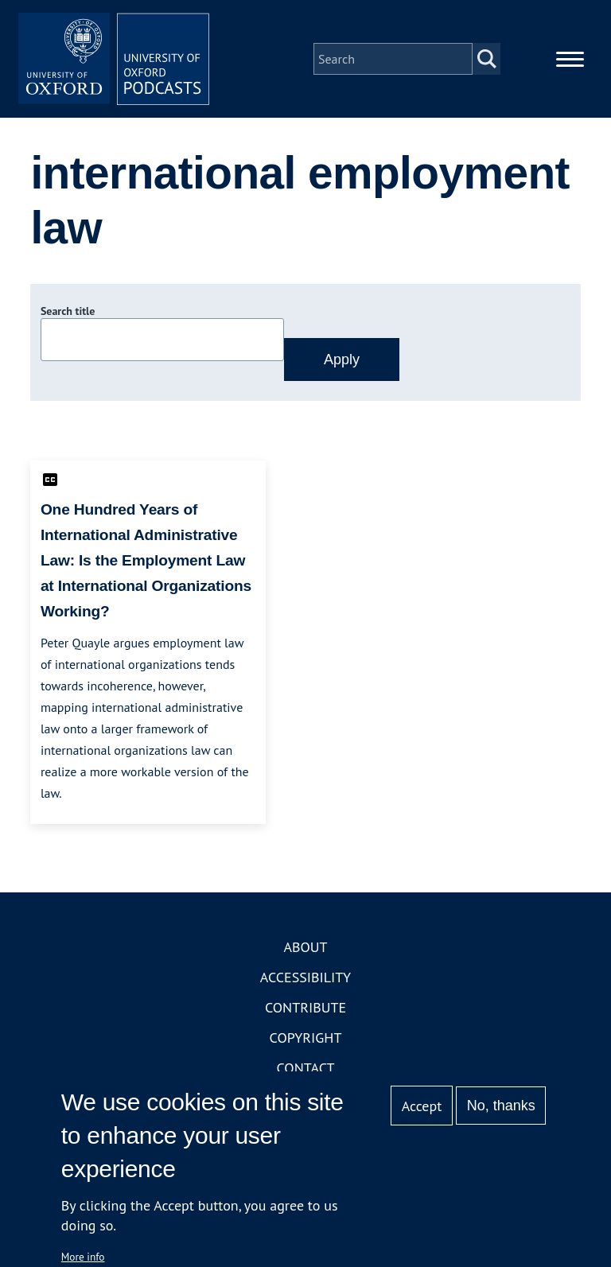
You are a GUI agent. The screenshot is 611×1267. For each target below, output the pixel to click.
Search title (68, 311)
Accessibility (305, 977)
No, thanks (501, 1105)
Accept (422, 1106)
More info (83, 1257)
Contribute (305, 1007)
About (305, 947)
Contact (306, 1068)
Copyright (306, 1037)
